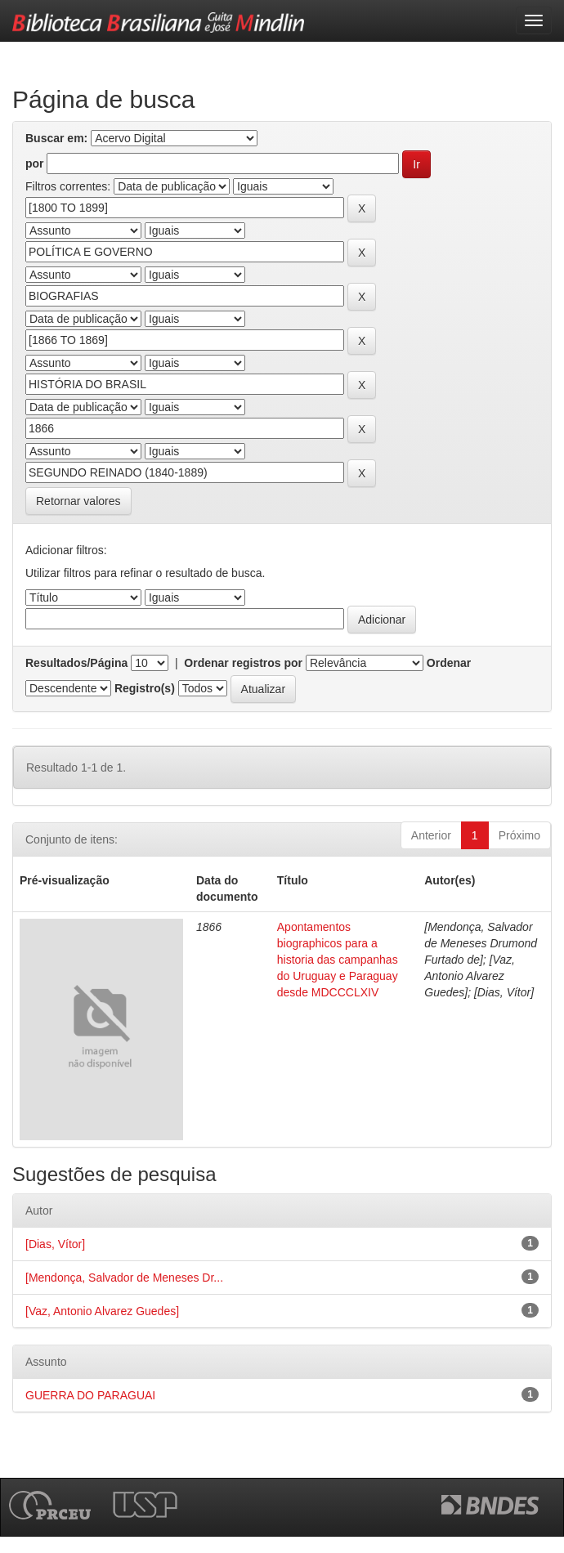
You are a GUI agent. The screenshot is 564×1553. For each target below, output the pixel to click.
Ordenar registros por (243, 662)
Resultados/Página (76, 662)
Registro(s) (144, 688)
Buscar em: (56, 138)
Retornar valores (78, 501)
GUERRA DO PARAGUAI (90, 1395)
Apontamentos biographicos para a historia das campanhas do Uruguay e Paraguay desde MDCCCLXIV (337, 959)
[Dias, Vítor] (55, 1244)
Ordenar (449, 662)
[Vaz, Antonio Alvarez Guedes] (102, 1311)
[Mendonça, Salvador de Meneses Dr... (124, 1277)
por (34, 163)
